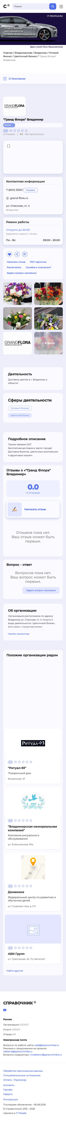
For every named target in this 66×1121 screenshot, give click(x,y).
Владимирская (23, 52)
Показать (30, 190)
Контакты (8, 1085)
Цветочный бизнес (25, 56)
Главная (8, 52)
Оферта (7, 1094)
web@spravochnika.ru (47, 1045)
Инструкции (10, 1099)
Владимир (40, 52)
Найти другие (14, 970)
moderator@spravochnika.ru (46, 1054)
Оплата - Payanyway (14, 1079)
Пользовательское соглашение (21, 1075)
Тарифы (7, 1089)
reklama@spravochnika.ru (17, 1051)
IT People (21, 1113)
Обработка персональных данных (23, 1070)
